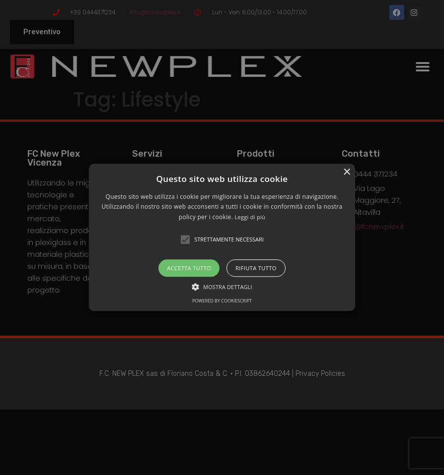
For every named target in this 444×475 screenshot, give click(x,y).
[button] (222, 237)
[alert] (222, 237)
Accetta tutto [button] (189, 268)
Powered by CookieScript (222, 301)
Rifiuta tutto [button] (255, 268)
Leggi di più (249, 217)
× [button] (346, 172)
